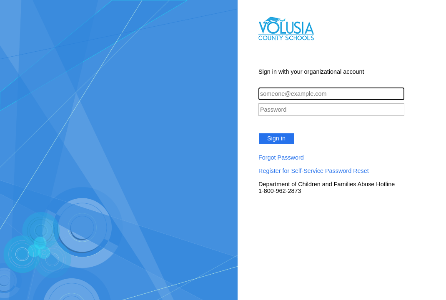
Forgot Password (281, 157)
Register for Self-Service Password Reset (313, 171)
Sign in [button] (276, 138)
